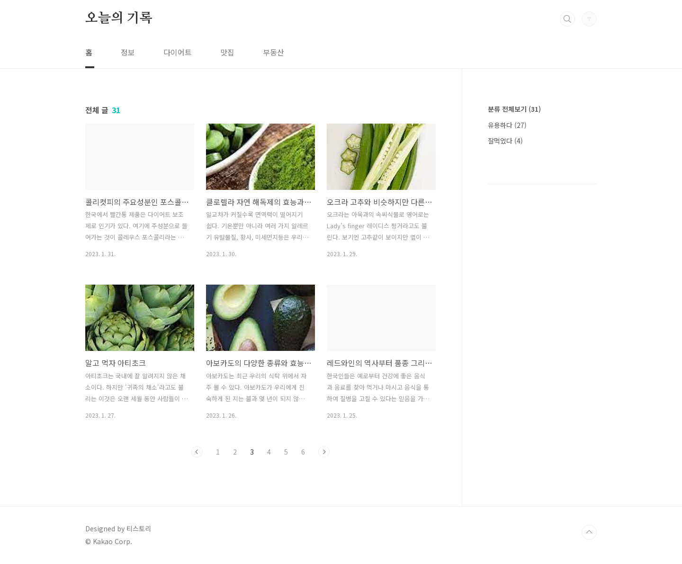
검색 (567, 19)
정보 (128, 52)
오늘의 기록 (119, 18)
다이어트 (177, 52)
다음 (324, 451)
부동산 (273, 52)
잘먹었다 (505, 140)
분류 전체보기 (514, 109)
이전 (197, 451)
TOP (589, 532)
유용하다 (507, 125)
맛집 (227, 52)
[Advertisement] (542, 308)
